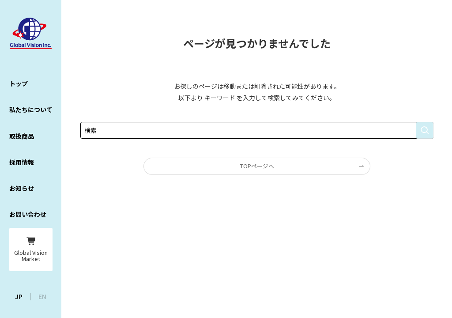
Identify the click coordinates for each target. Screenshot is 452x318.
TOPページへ (257, 166)
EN (42, 296)
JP (19, 296)
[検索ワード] (256, 130)
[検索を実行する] (424, 130)
